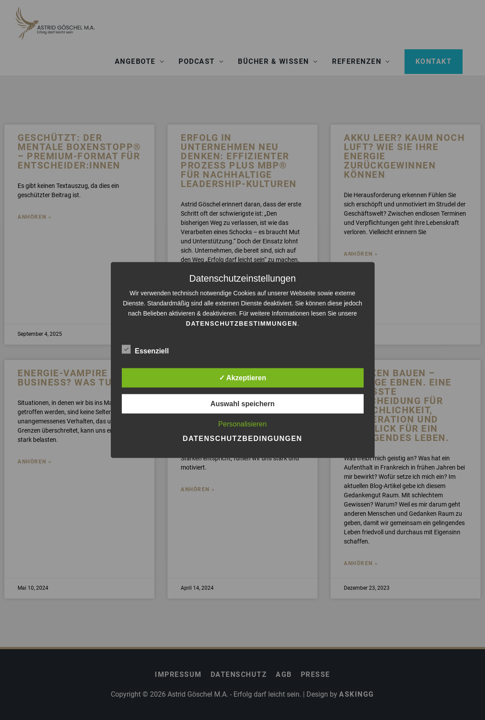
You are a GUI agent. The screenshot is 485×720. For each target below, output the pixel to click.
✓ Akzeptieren (242, 378)
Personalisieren (242, 424)
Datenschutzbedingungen (243, 438)
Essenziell (145, 349)
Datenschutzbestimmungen (242, 323)
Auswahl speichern (243, 404)
